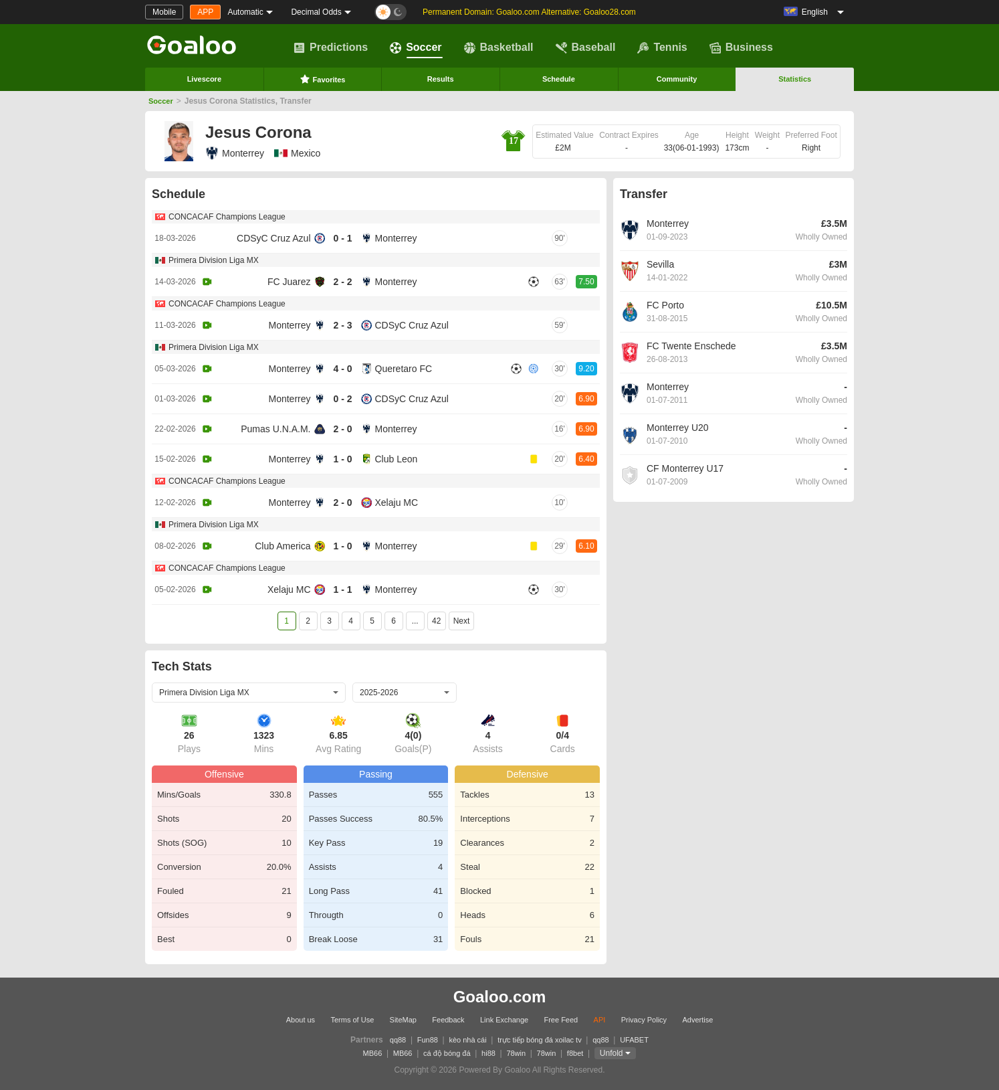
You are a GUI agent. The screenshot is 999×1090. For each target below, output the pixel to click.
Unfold (611, 1053)
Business (741, 47)
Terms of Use (352, 1020)
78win (516, 1053)
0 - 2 (342, 398)
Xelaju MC (397, 502)
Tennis (662, 47)
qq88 (398, 1040)
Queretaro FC (404, 368)
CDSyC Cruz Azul (273, 238)
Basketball (499, 47)
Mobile (164, 12)
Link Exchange (504, 1020)
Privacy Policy (644, 1020)
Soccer (415, 47)
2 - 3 (342, 325)
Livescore (204, 79)
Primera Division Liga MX (214, 260)
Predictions (331, 47)
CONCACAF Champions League (227, 216)
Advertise (697, 1020)
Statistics (794, 79)
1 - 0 (342, 459)
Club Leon (396, 459)
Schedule (558, 79)
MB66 (372, 1053)
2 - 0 (342, 429)
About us (300, 1020)
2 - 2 (342, 281)
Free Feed (561, 1020)
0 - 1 (342, 238)
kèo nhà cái (467, 1040)
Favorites (323, 79)
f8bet (575, 1053)
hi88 (488, 1053)
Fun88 (427, 1040)
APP (205, 12)
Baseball (586, 47)
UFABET (634, 1040)
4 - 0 (342, 368)
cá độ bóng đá (447, 1053)
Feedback (448, 1020)
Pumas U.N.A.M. (275, 429)
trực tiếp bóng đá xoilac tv (539, 1040)
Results (440, 79)
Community (677, 79)
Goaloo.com (499, 997)
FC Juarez (289, 281)
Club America (282, 546)
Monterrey (234, 153)
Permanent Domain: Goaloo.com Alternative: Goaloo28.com (529, 12)
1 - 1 (342, 589)
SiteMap (403, 1020)
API (600, 1020)
